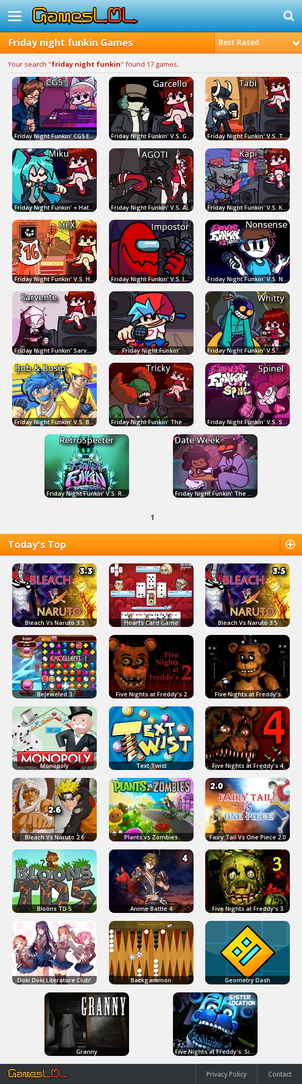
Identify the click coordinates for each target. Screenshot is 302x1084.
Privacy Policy (226, 1074)
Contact (279, 1074)
